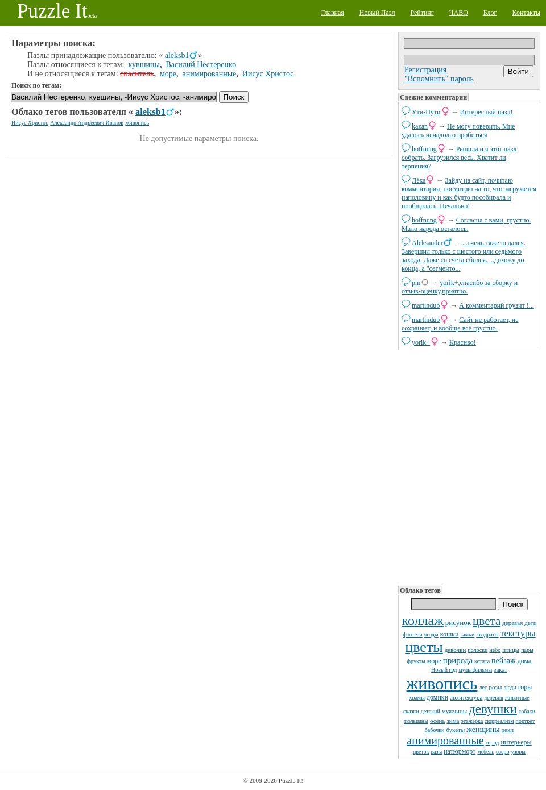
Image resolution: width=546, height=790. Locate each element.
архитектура (466, 697)
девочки (455, 649)
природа (458, 660)
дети (530, 622)
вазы (436, 751)
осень (437, 720)
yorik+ (421, 342)
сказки (411, 711)
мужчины (454, 711)
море (434, 661)
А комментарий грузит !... (496, 305)
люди (509, 687)
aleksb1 (177, 55)
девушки (493, 709)
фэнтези (412, 634)
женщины (482, 729)
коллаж (422, 620)
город (492, 742)
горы (525, 687)
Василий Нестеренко (201, 64)
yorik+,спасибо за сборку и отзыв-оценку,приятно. (460, 287)
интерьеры (515, 742)
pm (416, 283)
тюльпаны (416, 721)
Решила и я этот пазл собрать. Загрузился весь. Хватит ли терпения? (459, 157)
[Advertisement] (469, 467)
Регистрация (425, 69)
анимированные (445, 740)
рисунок (458, 622)
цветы (423, 647)
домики (437, 697)
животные (517, 697)
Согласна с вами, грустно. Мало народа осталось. (466, 224)
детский (430, 711)
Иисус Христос (268, 73)
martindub (426, 305)
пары (527, 650)
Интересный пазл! (486, 112)
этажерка (472, 721)
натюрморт (459, 751)
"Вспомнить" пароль (439, 79)
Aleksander (427, 243)
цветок (421, 751)
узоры (518, 751)
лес (483, 687)
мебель (485, 751)
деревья (512, 622)
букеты (455, 729)
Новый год (444, 670)
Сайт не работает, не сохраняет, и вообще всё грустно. (460, 324)
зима (452, 720)
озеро (502, 751)
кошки (449, 634)
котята (482, 661)
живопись (442, 683)
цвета (486, 621)
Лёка (418, 180)
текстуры (518, 633)
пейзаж (503, 660)
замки (467, 634)
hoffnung (424, 149)
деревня (493, 697)
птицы (510, 649)
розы (495, 687)
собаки (527, 711)
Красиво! (462, 342)
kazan (420, 126)
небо (494, 650)
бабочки (435, 730)
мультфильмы (475, 670)
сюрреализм (499, 721)
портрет (525, 721)
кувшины (144, 64)
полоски (477, 650)
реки (508, 729)
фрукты (416, 661)
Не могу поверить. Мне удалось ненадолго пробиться (458, 130)
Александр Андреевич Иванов (86, 122)
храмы (417, 697)
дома (525, 661)
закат (500, 669)
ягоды (431, 634)
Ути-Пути (426, 112)
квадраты (487, 634)
